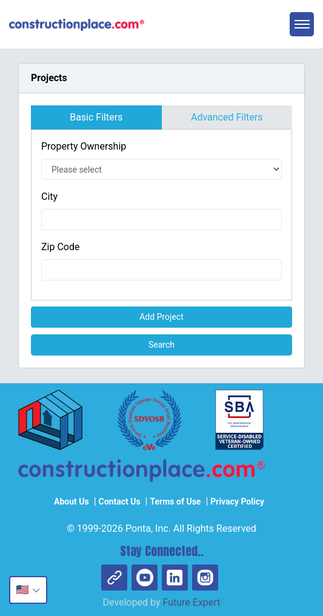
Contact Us (120, 501)
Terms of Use (175, 501)
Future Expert (192, 602)
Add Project (161, 317)
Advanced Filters (227, 117)
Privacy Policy (237, 501)
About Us (71, 501)
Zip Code (60, 247)
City (49, 196)
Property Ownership (83, 146)
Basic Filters (96, 117)
